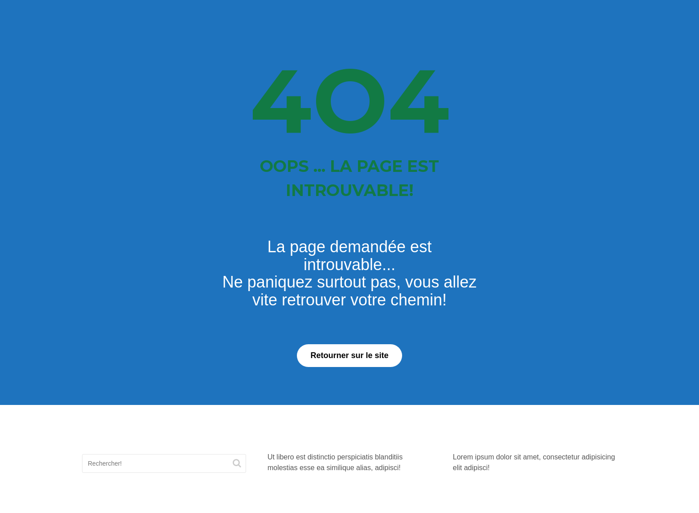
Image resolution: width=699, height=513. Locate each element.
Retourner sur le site (349, 355)
